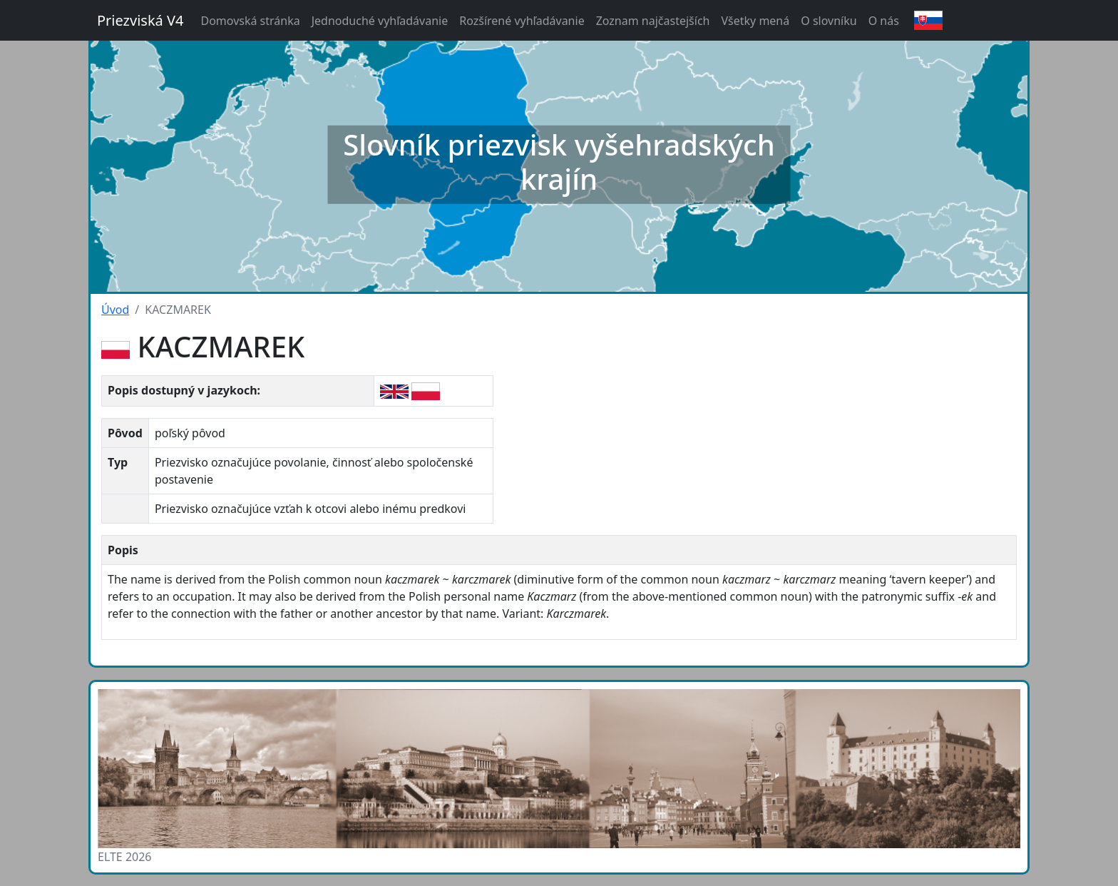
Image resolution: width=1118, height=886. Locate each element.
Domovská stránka (249, 21)
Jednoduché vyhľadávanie (380, 21)
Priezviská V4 (140, 20)
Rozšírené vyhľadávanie (521, 21)
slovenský (956, 20)
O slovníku (828, 21)
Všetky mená (755, 21)
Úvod (115, 309)
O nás (883, 21)
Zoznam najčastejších (653, 21)
